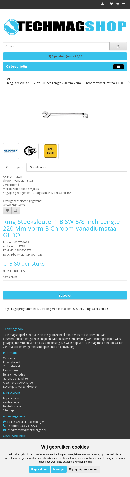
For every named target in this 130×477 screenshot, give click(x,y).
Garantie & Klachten (16, 378)
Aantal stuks (10, 277)
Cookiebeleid (11, 366)
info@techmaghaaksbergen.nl (26, 430)
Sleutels (78, 309)
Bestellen (65, 295)
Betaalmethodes (14, 374)
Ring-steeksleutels (97, 309)
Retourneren (11, 370)
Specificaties (38, 167)
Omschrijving (14, 167)
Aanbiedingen (12, 402)
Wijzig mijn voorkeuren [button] (83, 469)
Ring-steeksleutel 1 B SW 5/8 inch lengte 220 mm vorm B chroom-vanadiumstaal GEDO (65, 83)
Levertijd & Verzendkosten (20, 387)
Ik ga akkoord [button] (39, 469)
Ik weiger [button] (59, 469)
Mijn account (11, 398)
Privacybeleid (11, 362)
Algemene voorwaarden (18, 382)
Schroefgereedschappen (55, 309)
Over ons (9, 358)
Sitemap (8, 410)
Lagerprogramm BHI (24, 309)
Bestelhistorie (12, 406)
